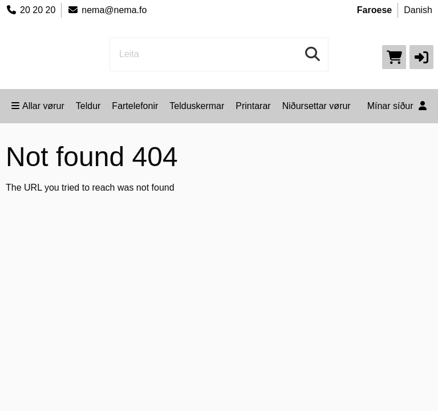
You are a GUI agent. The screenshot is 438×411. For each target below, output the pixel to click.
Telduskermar (196, 106)
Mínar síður (397, 106)
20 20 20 (30, 10)
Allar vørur (37, 106)
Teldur (88, 106)
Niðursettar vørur (316, 106)
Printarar (253, 106)
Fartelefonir (135, 106)
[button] (421, 57)
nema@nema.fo (107, 10)
